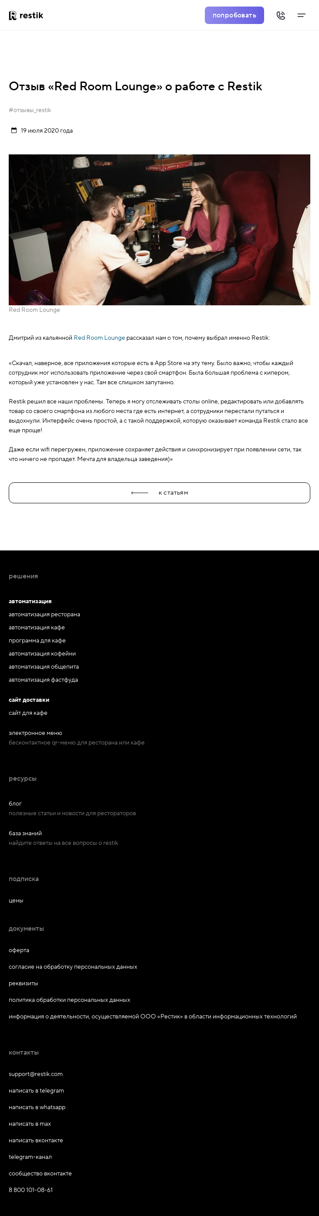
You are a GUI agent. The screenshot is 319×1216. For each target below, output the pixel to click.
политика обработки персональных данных (69, 1000)
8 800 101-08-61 (31, 1190)
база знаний (25, 833)
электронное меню (35, 733)
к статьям (159, 492)
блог (15, 804)
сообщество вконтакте (40, 1174)
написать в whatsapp (37, 1107)
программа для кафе (37, 641)
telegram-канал (30, 1157)
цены (16, 901)
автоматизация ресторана (44, 614)
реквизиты (23, 983)
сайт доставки (29, 700)
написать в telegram (36, 1091)
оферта (19, 950)
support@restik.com (36, 1074)
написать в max (30, 1124)
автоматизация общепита (44, 667)
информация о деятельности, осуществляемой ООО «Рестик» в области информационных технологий (153, 1017)
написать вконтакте (36, 1140)
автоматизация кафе (37, 628)
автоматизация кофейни (42, 654)
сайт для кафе (28, 713)
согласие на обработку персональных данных (73, 967)
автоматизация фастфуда (43, 680)
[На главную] (29, 15)
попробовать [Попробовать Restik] (234, 15)
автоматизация (30, 601)
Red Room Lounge (99, 338)
